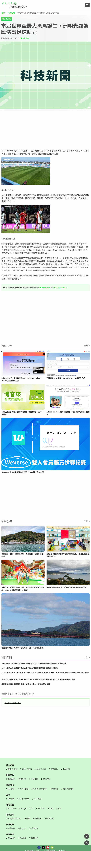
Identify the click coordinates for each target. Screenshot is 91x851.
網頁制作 (10, 785)
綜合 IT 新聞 (6, 19)
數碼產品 (10, 775)
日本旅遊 (22, 838)
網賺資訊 (38, 818)
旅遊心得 (10, 834)
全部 (86, 345)
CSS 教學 (11, 788)
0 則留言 (26, 38)
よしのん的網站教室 (13, 702)
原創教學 (10, 824)
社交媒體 (10, 804)
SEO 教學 (37, 798)
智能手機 (22, 779)
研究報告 (54, 769)
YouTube (41, 808)
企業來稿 (66, 769)
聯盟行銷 (49, 818)
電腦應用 (11, 828)
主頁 (3, 12)
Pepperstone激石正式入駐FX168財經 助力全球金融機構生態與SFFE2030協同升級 (34, 663)
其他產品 (46, 779)
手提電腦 (34, 779)
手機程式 (34, 828)
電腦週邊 (11, 779)
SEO (8, 794)
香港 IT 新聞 (27, 769)
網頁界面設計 (68, 788)
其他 (51, 808)
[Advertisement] (45, 130)
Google (11, 798)
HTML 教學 (24, 788)
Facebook (12, 808)
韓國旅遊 (34, 838)
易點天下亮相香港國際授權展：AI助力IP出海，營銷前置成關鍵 (25, 684)
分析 (59, 808)
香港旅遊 (11, 838)
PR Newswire (44, 287)
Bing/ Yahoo (24, 798)
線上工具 (22, 828)
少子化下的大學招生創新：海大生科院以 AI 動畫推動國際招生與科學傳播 (29, 668)
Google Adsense (14, 818)
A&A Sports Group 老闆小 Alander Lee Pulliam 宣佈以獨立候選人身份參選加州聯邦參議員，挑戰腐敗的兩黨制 (45, 673)
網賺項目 (10, 814)
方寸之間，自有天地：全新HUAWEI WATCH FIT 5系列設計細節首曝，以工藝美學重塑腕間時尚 (38, 679)
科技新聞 (11, 12)
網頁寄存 (54, 788)
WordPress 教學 (40, 788)
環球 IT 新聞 (12, 769)
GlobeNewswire (60, 287)
